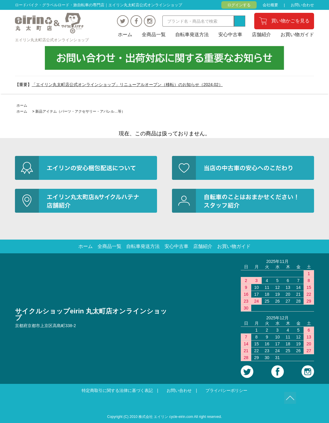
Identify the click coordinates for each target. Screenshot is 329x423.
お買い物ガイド (297, 34)
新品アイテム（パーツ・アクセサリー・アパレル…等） (80, 111)
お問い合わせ (302, 5)
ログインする (239, 5)
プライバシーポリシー (226, 390)
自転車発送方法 (192, 34)
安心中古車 (230, 34)
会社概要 (270, 5)
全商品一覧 (154, 34)
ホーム (125, 34)
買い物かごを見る (290, 20)
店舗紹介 (261, 34)
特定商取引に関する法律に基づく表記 (117, 390)
